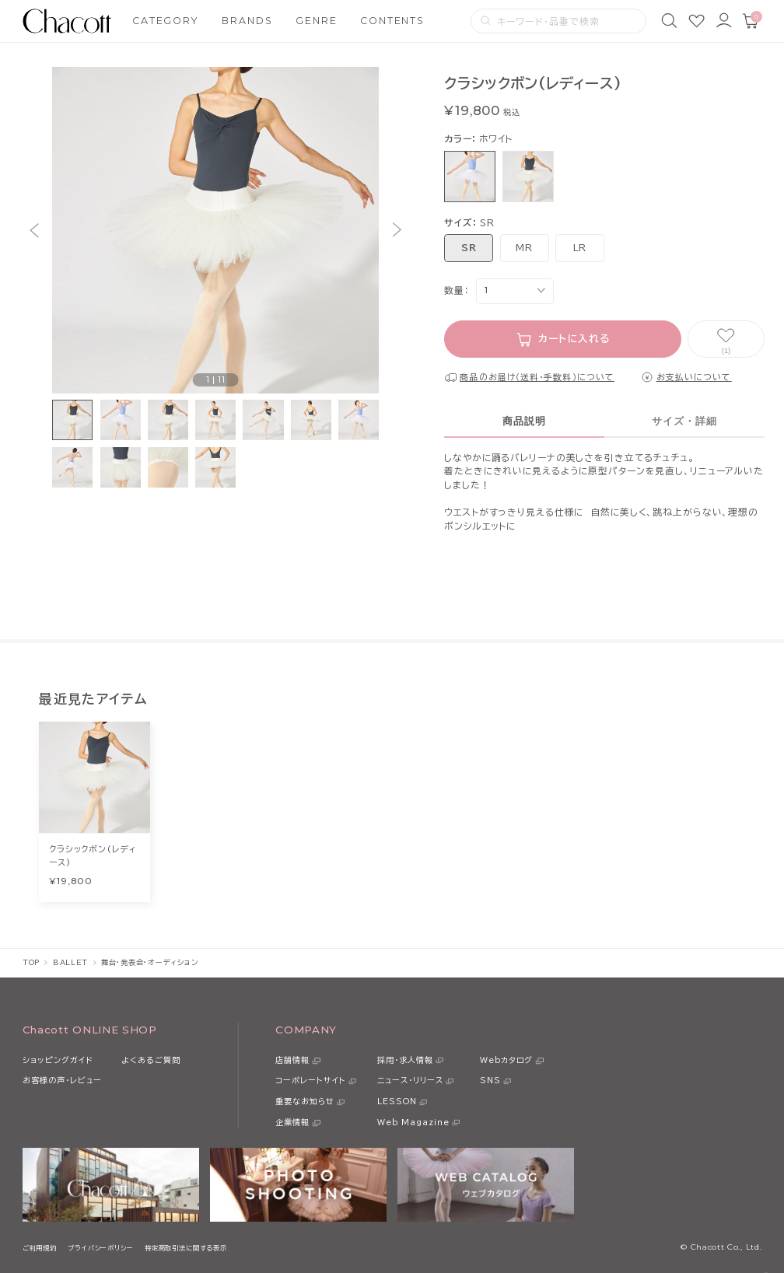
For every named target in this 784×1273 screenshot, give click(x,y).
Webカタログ (506, 1060)
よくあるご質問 (150, 1060)
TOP (31, 962)
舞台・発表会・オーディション (149, 962)
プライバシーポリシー (100, 1248)
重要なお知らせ (304, 1101)
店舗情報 (292, 1060)
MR (524, 247)
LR (579, 247)
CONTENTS (392, 20)
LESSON (397, 1101)
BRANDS (247, 20)
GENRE (316, 20)
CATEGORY (165, 20)
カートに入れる (574, 339)
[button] (34, 230)
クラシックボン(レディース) (93, 855)
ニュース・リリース (410, 1080)
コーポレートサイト (310, 1080)
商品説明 (524, 421)
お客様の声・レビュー (62, 1080)
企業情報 (292, 1122)
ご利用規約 (40, 1248)
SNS (490, 1080)
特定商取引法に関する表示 (186, 1248)
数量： (456, 290)
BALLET (70, 962)
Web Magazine (413, 1122)
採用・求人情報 (405, 1060)
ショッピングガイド (58, 1060)
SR (468, 247)
